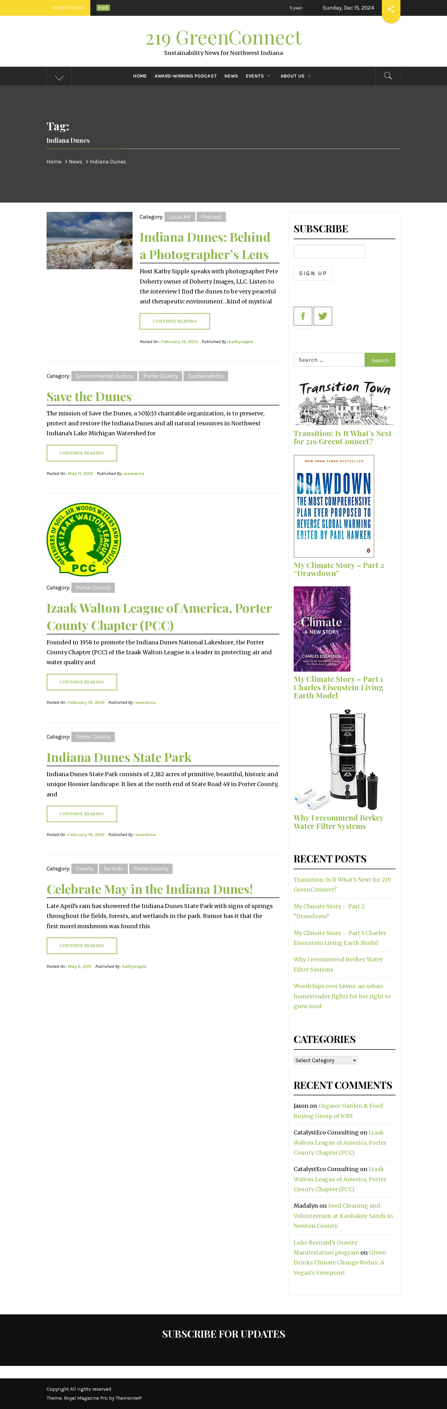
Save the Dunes (89, 396)
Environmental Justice (104, 376)
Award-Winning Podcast (186, 76)
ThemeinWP (128, 1398)
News (231, 76)
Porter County (160, 376)
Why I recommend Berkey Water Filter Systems (338, 821)
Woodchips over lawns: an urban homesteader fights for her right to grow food (342, 996)
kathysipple (241, 341)
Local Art (180, 216)
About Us (297, 76)
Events (259, 76)
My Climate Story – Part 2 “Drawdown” (339, 569)
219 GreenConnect (223, 36)
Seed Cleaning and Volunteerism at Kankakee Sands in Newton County (343, 1215)
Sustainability (206, 376)
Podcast (211, 216)
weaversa (134, 473)
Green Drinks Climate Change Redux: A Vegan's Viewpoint (340, 1262)
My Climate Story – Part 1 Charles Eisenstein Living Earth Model (338, 687)
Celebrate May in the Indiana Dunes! (150, 888)
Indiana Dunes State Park (119, 757)
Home (140, 76)
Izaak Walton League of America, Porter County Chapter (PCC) (340, 1142)
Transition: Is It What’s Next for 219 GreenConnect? (343, 437)
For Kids (113, 868)
